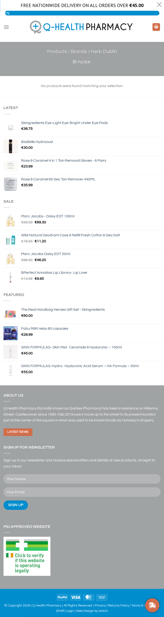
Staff (60, 611)
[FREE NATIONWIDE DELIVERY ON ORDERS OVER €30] (152, 605)
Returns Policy (118, 605)
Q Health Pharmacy (46, 605)
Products (57, 51)
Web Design (85, 611)
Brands (79, 51)
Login (70, 611)
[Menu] (6, 27)
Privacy (100, 605)
